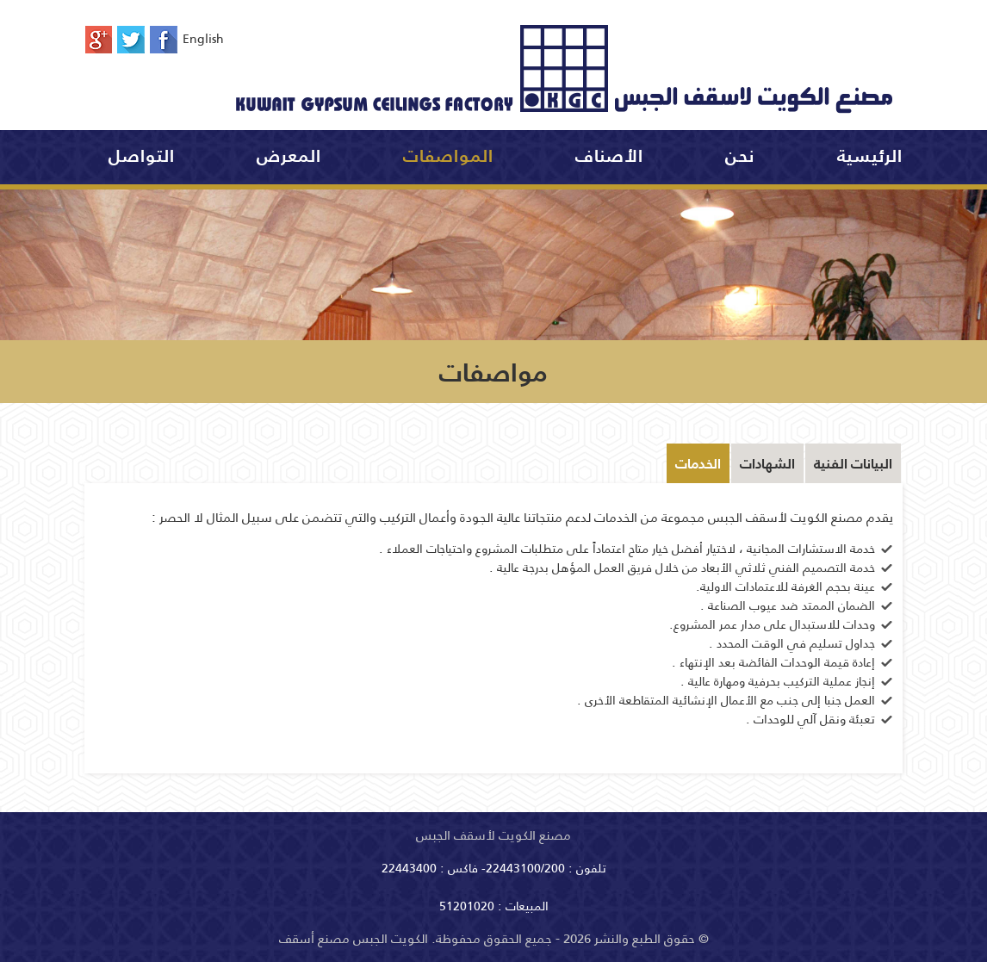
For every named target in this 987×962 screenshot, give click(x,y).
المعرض (289, 156)
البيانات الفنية (853, 463)
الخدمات (698, 463)
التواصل (142, 156)
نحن (740, 156)
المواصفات (448, 156)
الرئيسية (870, 156)
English (210, 38)
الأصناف (609, 156)
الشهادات (767, 463)
